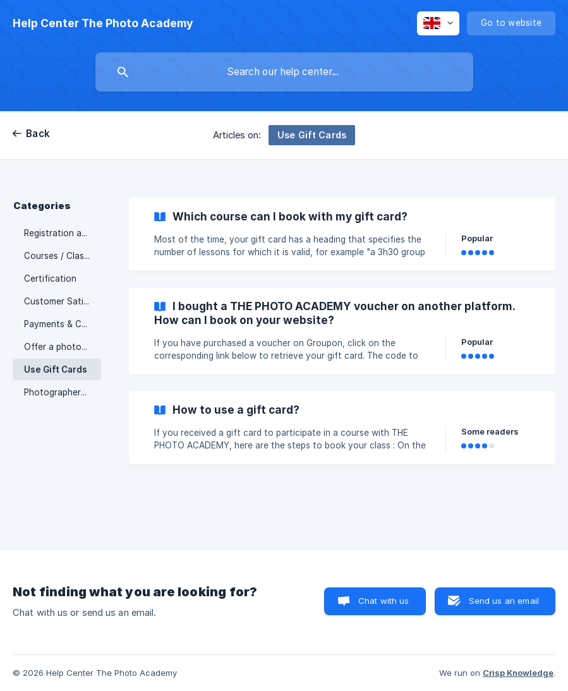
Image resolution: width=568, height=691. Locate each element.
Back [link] (38, 134)
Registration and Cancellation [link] (62, 233)
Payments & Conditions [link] (62, 324)
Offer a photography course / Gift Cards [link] (62, 347)
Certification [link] (50, 278)
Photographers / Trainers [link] (62, 392)
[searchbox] (284, 72)
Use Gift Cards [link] (55, 369)
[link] (342, 234)
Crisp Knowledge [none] (518, 673)
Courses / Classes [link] (61, 256)
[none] (103, 23)
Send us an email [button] (504, 601)
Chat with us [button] (383, 601)
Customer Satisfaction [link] (62, 301)
